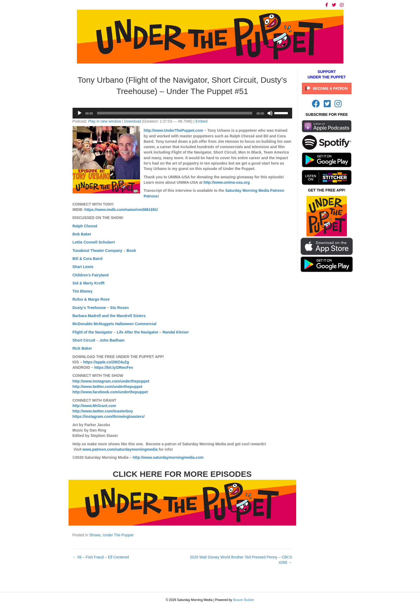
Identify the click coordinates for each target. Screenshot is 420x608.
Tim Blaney (83, 291)
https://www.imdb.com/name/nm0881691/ (121, 209)
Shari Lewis (83, 267)
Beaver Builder (243, 600)
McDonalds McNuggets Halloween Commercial (114, 324)
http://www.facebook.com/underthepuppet (110, 392)
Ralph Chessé (85, 226)
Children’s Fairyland (91, 275)
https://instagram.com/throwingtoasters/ (109, 416)
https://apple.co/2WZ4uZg (106, 362)
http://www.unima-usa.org (226, 182)
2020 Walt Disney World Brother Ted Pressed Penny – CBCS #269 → (241, 560)
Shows (95, 535)
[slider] (174, 113)
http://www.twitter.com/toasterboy (103, 411)
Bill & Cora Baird (88, 258)
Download (132, 121)
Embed (201, 121)
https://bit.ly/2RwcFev (113, 367)
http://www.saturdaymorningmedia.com (168, 457)
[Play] (79, 113)
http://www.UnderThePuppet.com (173, 130)
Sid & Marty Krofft (89, 283)
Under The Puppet (118, 535)
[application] (182, 113)
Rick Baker (82, 348)
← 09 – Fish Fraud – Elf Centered (101, 557)
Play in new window (104, 121)
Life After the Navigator (137, 332)
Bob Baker (82, 234)
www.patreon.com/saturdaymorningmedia (120, 449)
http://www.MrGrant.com (94, 406)
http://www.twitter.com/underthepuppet (107, 386)
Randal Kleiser (176, 332)
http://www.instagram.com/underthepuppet (111, 381)
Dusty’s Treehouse (89, 307)
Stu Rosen (119, 307)
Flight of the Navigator (93, 332)
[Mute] (270, 113)
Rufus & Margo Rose (91, 299)
